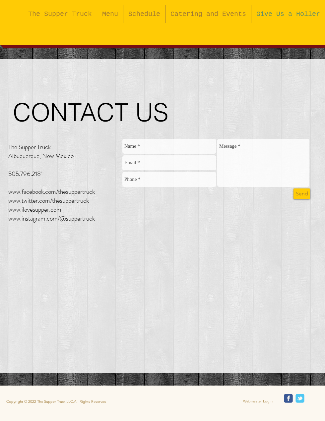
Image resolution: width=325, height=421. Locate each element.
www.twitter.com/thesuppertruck (48, 200)
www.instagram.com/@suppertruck (51, 218)
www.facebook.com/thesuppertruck (51, 191)
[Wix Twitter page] (299, 398)
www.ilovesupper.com (34, 209)
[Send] (301, 193)
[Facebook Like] (212, 32)
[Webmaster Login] (258, 401)
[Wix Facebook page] (288, 398)
